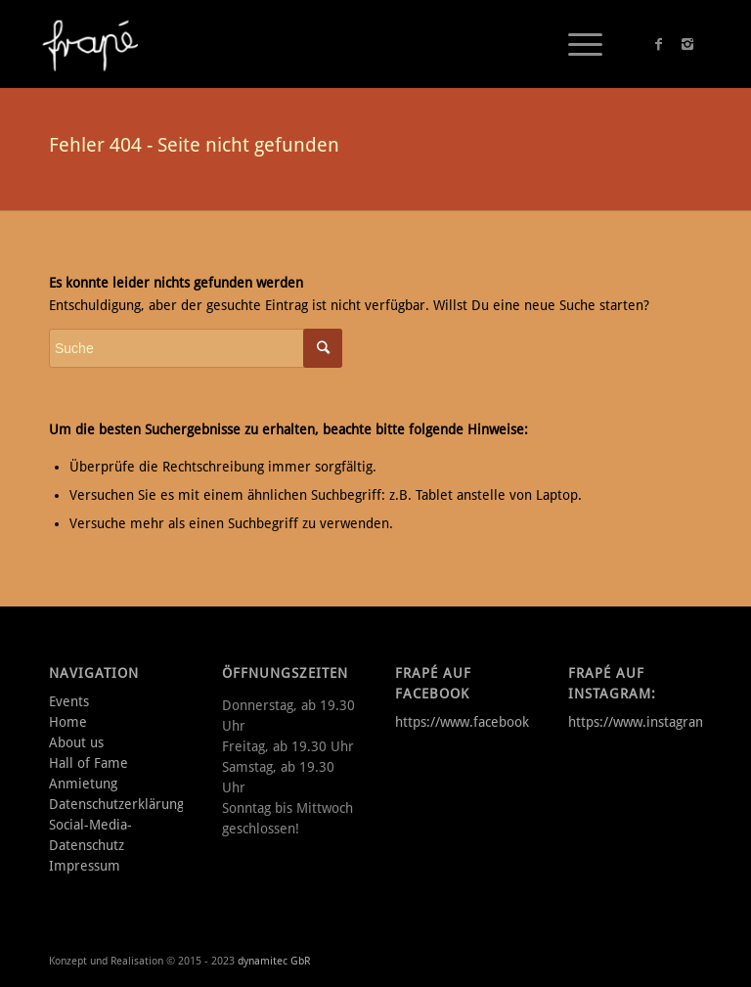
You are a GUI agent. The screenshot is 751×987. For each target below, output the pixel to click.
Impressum (84, 866)
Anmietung (83, 783)
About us (76, 742)
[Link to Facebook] (658, 44)
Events (69, 701)
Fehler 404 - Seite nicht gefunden (194, 145)
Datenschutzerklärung (116, 804)
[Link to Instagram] (687, 44)
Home (68, 722)
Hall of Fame (88, 763)
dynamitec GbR (274, 961)
